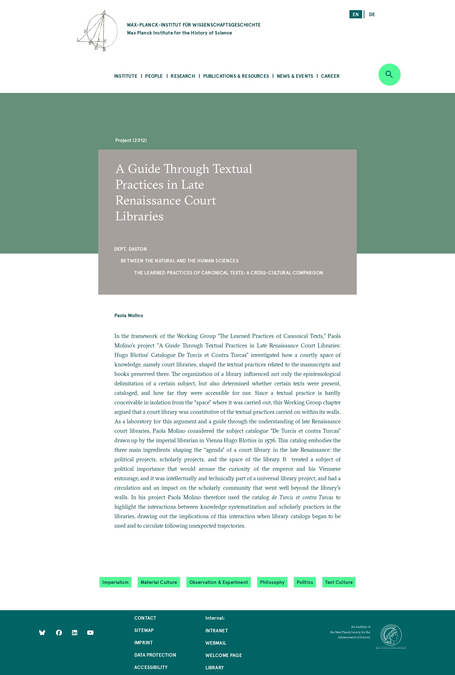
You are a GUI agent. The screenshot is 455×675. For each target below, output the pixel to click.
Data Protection (155, 654)
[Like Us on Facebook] (59, 632)
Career (330, 75)
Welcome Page (223, 655)
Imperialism (115, 582)
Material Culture (159, 582)
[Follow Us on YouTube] (90, 632)
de (372, 14)
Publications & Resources (236, 75)
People (154, 75)
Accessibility (150, 667)
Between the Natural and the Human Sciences (180, 260)
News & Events (295, 75)
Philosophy (272, 582)
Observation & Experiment (218, 582)
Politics (305, 582)
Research (183, 75)
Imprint (143, 642)
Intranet (216, 630)
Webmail (215, 642)
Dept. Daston (130, 248)
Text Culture (339, 582)
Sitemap (144, 630)
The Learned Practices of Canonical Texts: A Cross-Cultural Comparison (228, 272)
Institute (125, 75)
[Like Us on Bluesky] (42, 632)
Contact (145, 617)
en (356, 14)
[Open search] (390, 75)
